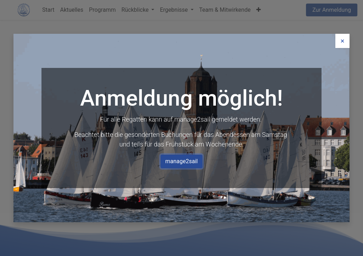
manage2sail (181, 160)
